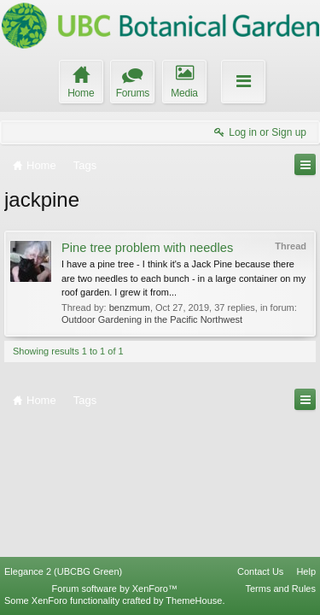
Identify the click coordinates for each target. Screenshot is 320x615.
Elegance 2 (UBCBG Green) (63, 571)
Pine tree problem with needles (147, 248)
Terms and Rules (280, 588)
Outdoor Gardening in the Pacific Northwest (151, 319)
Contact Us (260, 571)
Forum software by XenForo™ (114, 588)
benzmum (129, 307)
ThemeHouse (194, 600)
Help (306, 571)
